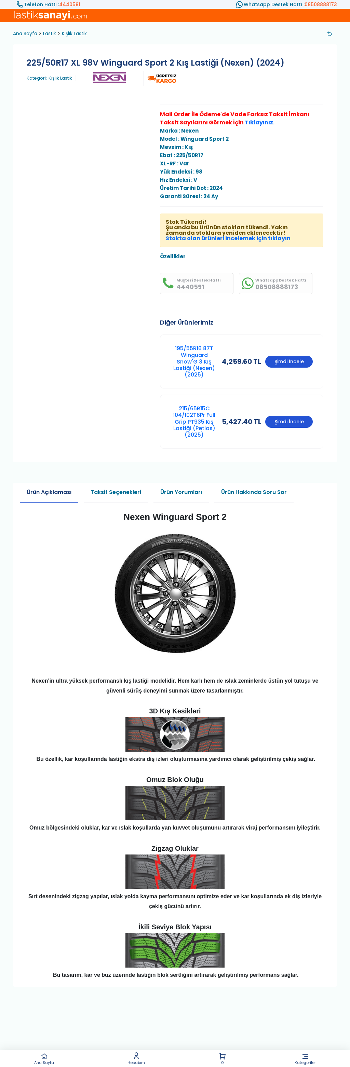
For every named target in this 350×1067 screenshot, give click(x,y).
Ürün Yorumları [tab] (181, 492)
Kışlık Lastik (74, 33)
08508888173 (321, 4)
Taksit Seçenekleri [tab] (116, 492)
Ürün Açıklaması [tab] (49, 492)
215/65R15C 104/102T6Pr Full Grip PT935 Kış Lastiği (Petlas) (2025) (194, 422)
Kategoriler (305, 1059)
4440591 (69, 4)
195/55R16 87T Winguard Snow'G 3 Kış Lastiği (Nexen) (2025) (194, 361)
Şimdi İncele (289, 361)
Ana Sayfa (44, 1059)
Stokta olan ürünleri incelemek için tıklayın (228, 238)
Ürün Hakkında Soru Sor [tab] (254, 492)
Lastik (49, 33)
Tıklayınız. (259, 122)
